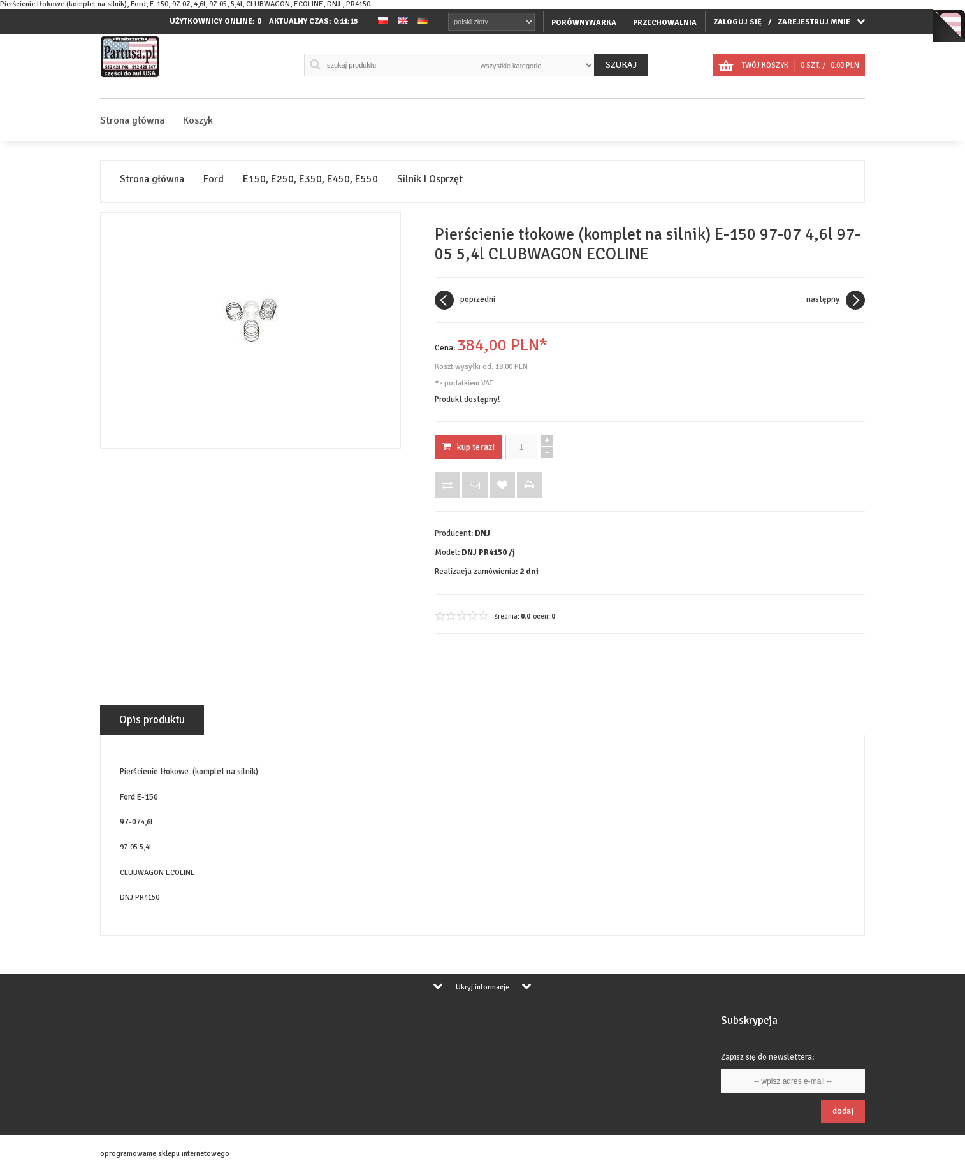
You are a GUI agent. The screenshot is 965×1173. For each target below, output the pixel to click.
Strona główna (132, 120)
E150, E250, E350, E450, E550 (310, 179)
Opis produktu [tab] (152, 719)
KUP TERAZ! (468, 447)
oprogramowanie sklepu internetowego (164, 1153)
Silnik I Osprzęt (430, 179)
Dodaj (842, 1110)
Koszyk (198, 120)
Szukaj (621, 64)
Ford (213, 179)
